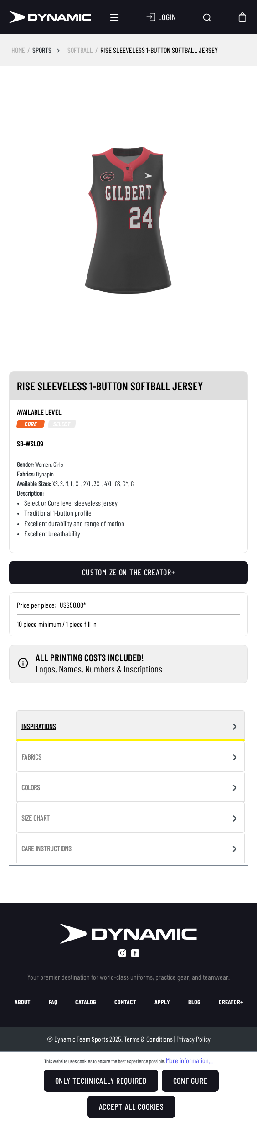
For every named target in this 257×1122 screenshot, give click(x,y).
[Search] (207, 17)
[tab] (130, 725)
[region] (128, 224)
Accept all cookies (131, 1106)
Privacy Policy (193, 1038)
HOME (18, 50)
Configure (190, 1080)
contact (125, 1002)
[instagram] (122, 953)
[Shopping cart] (243, 17)
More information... (189, 1060)
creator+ (231, 1002)
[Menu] (114, 17)
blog (194, 1002)
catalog (85, 1002)
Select (62, 424)
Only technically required (101, 1080)
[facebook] (135, 953)
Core (30, 424)
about (23, 1002)
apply (162, 1002)
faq (53, 1002)
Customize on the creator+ (128, 572)
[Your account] (160, 16)
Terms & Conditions (148, 1038)
